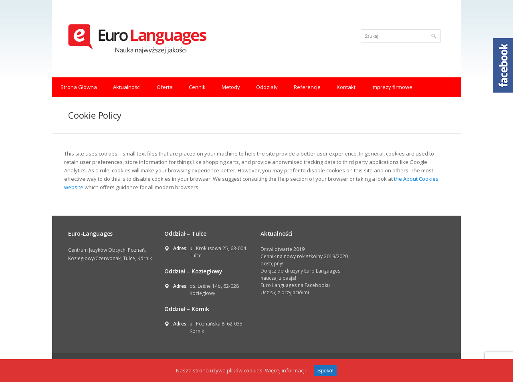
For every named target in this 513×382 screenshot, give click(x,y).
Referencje (307, 87)
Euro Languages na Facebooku (295, 285)
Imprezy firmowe (392, 87)
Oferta (165, 87)
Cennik (197, 87)
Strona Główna (79, 87)
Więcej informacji (285, 370)
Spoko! (325, 371)
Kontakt (346, 87)
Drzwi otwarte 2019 (283, 249)
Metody (231, 87)
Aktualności (127, 87)
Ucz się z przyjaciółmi (285, 292)
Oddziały (267, 87)
